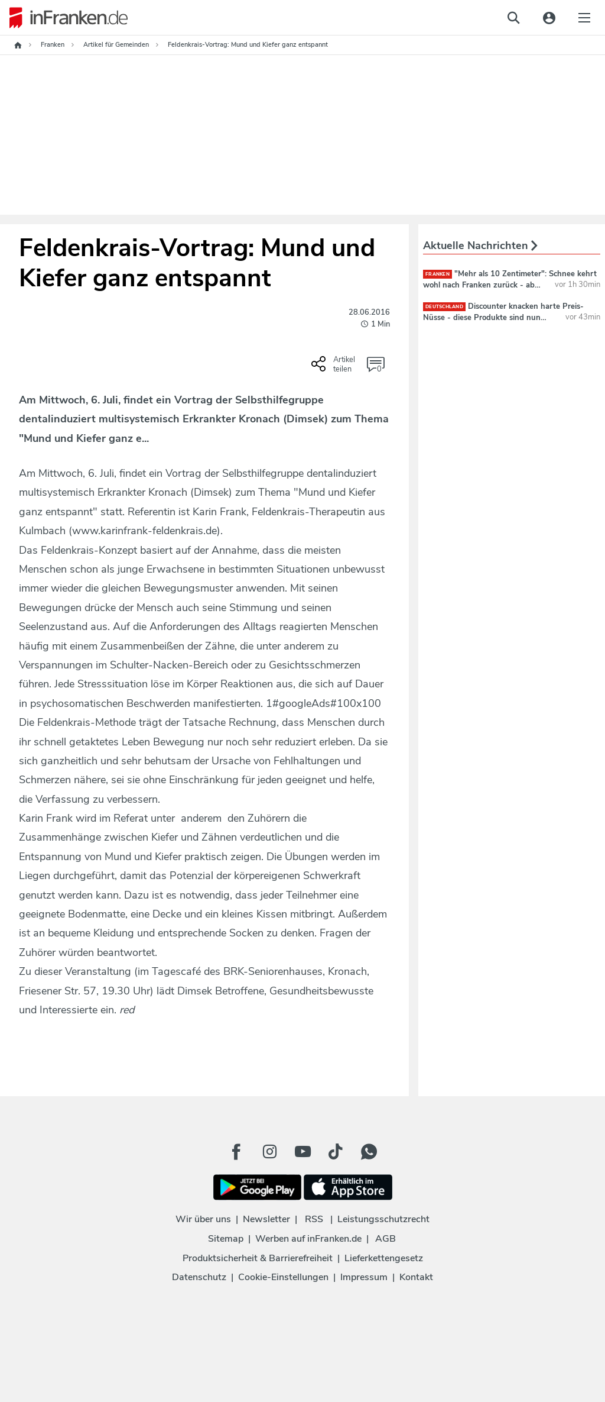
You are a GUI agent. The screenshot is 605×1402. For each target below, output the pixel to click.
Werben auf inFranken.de (308, 1238)
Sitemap (225, 1238)
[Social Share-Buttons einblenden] (335, 368)
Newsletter (266, 1219)
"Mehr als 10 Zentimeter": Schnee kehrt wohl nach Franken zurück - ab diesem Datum (510, 285)
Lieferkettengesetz (383, 1258)
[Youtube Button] (302, 1152)
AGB (385, 1238)
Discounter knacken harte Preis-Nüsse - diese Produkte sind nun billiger (503, 317)
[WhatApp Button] (368, 1152)
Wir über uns (203, 1219)
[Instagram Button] (269, 1152)
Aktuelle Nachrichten (480, 245)
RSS (314, 1219)
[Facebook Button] (236, 1152)
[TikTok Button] (335, 1152)
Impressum (364, 1277)
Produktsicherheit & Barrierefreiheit (258, 1258)
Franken (437, 274)
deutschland (444, 306)
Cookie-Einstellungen (283, 1277)
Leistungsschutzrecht (383, 1219)
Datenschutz (199, 1277)
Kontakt (416, 1277)
